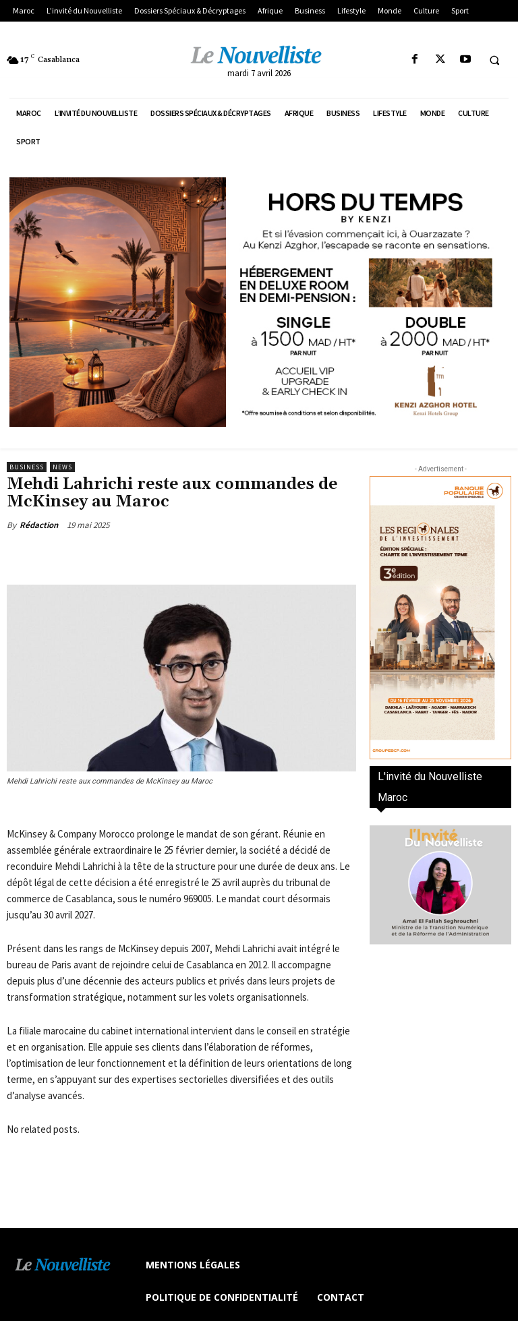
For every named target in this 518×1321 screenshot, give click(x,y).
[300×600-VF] (440, 617)
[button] (494, 60)
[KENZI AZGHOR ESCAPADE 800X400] (259, 302)
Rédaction (39, 525)
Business (27, 467)
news (62, 467)
